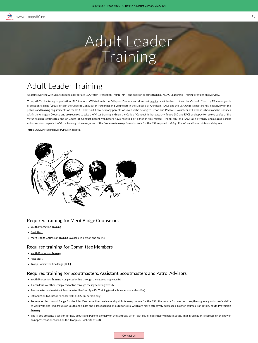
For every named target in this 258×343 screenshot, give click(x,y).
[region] (129, 5)
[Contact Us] (129, 335)
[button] (253, 16)
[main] (129, 48)
